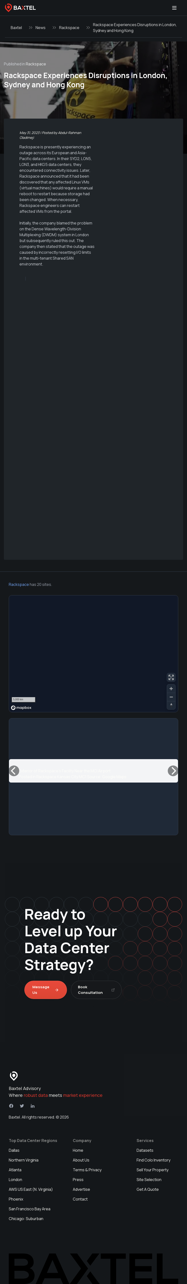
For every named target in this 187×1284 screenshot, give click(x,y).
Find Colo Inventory (153, 1160)
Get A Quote (148, 1189)
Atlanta (15, 1169)
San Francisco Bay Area (29, 1209)
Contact (80, 1199)
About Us (81, 1160)
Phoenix (16, 1199)
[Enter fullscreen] (171, 677)
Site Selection (149, 1179)
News (41, 27)
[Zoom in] (171, 688)
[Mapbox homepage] (21, 708)
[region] (93, 653)
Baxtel (16, 27)
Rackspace (69, 27)
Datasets (145, 1150)
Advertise (81, 1189)
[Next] (173, 770)
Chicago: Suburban (26, 1218)
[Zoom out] (171, 697)
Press (78, 1179)
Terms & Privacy (87, 1169)
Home (78, 1150)
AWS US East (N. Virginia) (31, 1189)
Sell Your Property (152, 1169)
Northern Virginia (23, 1160)
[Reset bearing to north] (171, 705)
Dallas (14, 1150)
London (15, 1179)
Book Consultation (96, 989)
